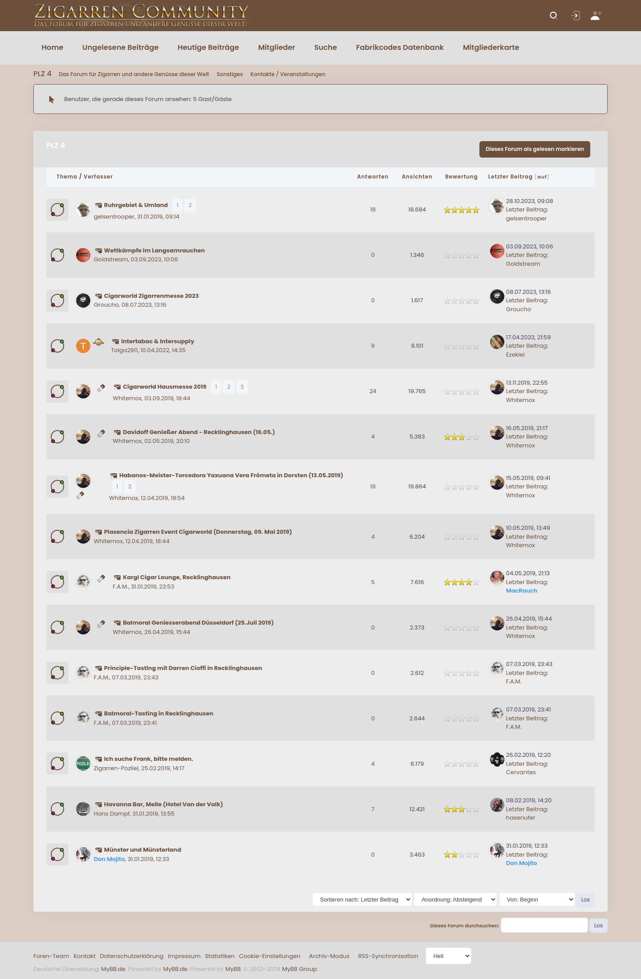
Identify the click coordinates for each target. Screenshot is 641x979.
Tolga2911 (124, 350)
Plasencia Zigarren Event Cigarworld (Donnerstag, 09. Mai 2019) (198, 532)
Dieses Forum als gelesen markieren (535, 149)
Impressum (184, 956)
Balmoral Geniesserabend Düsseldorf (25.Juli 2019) (198, 622)
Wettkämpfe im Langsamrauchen (154, 250)
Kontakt (84, 956)
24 (373, 391)
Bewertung (461, 176)
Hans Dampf (112, 813)
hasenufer (521, 817)
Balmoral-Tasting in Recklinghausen (159, 713)
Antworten (373, 176)
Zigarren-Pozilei (116, 768)
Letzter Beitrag (510, 176)
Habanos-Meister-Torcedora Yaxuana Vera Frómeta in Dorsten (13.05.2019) (231, 475)
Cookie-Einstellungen (269, 956)
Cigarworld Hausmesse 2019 (165, 386)
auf (542, 176)
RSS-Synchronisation (388, 956)
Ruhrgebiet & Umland (136, 205)
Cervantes (521, 772)
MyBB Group (299, 969)
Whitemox (127, 398)
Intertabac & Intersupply (157, 341)
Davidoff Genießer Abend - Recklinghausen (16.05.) (199, 432)
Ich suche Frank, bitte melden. (148, 759)
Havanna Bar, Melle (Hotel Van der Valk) (163, 804)
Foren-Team (51, 956)
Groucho (106, 305)
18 (373, 209)
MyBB (232, 969)
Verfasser (98, 176)
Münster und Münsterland (142, 849)
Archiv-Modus (329, 956)
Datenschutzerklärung (131, 956)
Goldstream (111, 259)
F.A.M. (120, 586)
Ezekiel (515, 354)
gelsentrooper (114, 216)
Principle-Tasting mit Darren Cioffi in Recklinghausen (183, 668)
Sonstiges (230, 74)
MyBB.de (113, 969)
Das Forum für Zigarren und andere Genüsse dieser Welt (134, 74)
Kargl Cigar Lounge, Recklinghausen (177, 577)
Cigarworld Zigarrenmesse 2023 (151, 296)
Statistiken (220, 956)
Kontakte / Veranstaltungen (288, 74)
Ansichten (417, 176)
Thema (67, 176)
